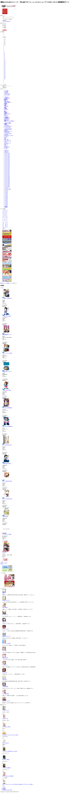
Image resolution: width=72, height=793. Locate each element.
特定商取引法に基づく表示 (7, 789)
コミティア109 (7, 177)
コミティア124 (7, 161)
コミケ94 (6, 192)
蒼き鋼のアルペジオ (6, 600)
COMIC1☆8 (6, 150)
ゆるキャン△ (4, 621)
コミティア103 (7, 183)
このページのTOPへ (4, 562)
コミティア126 (7, 159)
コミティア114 (7, 172)
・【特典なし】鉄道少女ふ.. (7, 298)
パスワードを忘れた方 (6, 21)
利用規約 (4, 788)
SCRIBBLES (4, 679)
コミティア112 (7, 174)
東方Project (6, 143)
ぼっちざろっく (5, 614)
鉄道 (5, 138)
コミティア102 (7, 184)
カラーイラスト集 (7, 140)
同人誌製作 (6, 134)
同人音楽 (6, 148)
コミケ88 (6, 198)
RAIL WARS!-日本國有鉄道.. (7, 407)
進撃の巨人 (6, 130)
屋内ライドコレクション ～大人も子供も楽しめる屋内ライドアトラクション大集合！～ (18, 784)
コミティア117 (7, 169)
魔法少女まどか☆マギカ (8, 135)
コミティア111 (7, 175)
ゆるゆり (6, 141)
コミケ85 (6, 201)
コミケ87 (6, 199)
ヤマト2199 (4, 650)
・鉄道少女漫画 (5, 516)
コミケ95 (6, 191)
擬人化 (5, 137)
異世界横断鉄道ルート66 (6, 334)
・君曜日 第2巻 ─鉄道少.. (6, 390)
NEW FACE (4, 552)
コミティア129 (7, 156)
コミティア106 (7, 180)
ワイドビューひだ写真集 (6, 534)
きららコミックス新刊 (6, 643)
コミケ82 (6, 204)
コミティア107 (7, 179)
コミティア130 (7, 155)
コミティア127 (7, 158)
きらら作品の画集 (5, 693)
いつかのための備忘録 (6, 767)
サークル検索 (6, 283)
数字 (4, 228)
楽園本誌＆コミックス (6, 636)
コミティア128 (7, 157)
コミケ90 (6, 196)
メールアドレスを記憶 (8, 19)
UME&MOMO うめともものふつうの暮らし (10, 734)
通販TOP (1, 283)
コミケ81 (6, 205)
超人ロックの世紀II (5, 759)
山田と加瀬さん (5, 607)
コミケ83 (6, 203)
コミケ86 (6, 200)
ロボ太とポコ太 (5, 718)
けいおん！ (6, 136)
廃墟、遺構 (6, 139)
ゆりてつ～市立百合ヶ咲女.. (7, 498)
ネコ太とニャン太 (5, 710)
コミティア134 (7, 153)
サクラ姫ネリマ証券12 (6, 726)
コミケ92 (6, 194)
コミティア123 (7, 162)
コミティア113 (7, 173)
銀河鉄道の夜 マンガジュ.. (7, 371)
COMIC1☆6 (6, 152)
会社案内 (4, 787)
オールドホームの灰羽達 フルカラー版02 (9, 751)
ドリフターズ (4, 672)
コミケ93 (6, 193)
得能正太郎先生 (5, 657)
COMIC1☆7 (6, 151)
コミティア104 (7, 182)
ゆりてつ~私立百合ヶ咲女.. (7, 481)
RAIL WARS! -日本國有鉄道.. (7, 426)
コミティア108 (7, 178)
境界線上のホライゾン (8, 131)
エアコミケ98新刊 (7, 189)
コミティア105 (7, 181)
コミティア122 (7, 163)
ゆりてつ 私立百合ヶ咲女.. (7, 444)
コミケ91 (6, 195)
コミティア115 (7, 171)
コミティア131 (7, 154)
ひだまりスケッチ (7, 142)
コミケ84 (6, 202)
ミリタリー (6, 116)
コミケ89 (6, 197)
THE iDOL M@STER (8, 129)
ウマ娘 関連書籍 (5, 686)
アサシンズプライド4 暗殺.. (7, 353)
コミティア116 (7, 170)
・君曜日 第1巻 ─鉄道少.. (6, 463)
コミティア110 (7, 176)
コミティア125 (7, 160)
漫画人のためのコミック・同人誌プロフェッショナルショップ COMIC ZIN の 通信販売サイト (34, 2)
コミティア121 (7, 164)
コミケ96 (6, 190)
